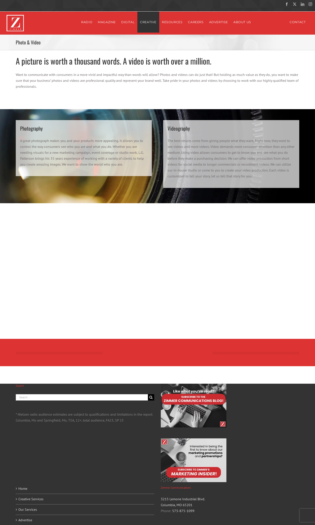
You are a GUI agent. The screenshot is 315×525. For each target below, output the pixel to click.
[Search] (151, 397)
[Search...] (82, 397)
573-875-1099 (183, 511)
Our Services (27, 509)
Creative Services (31, 499)
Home (22, 488)
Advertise (25, 520)
